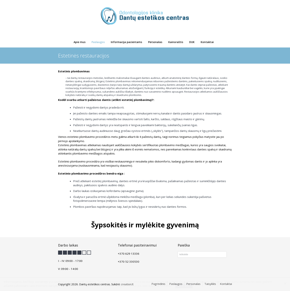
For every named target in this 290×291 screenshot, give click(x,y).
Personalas (155, 42)
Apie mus (79, 42)
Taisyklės (210, 284)
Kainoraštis (175, 42)
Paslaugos (98, 42)
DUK (192, 42)
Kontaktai (207, 42)
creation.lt (127, 284)
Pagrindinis (158, 284)
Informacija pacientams (126, 42)
